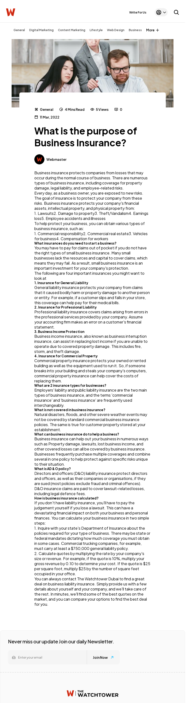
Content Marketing (71, 30)
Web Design (115, 30)
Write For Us (137, 12)
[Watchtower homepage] (92, 693)
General (19, 30)
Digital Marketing (41, 30)
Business (135, 30)
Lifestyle (96, 30)
